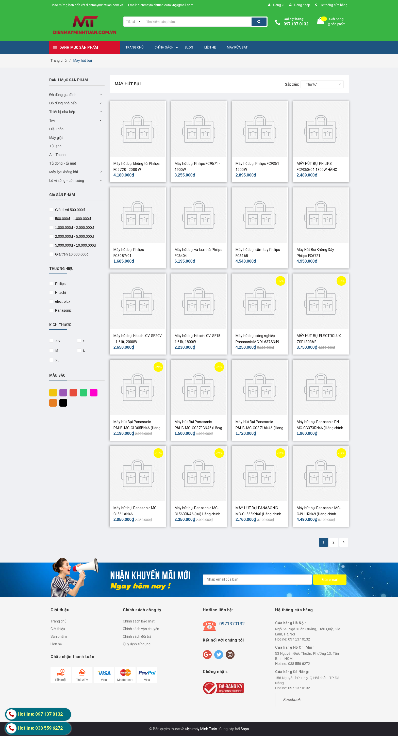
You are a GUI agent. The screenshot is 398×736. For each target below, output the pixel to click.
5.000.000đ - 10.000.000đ (75, 245)
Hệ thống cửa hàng (333, 5)
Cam (51, 402)
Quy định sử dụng (137, 644)
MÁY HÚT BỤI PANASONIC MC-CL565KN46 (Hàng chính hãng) (258, 514)
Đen (61, 402)
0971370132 (232, 623)
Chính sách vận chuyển (141, 629)
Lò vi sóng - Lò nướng (66, 181)
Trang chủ (59, 621)
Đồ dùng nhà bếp (63, 103)
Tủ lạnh (55, 146)
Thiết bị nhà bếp (62, 112)
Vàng (51, 392)
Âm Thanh (57, 155)
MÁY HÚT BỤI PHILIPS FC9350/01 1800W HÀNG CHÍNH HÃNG (317, 170)
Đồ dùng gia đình (62, 95)
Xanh (82, 392)
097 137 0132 (296, 24)
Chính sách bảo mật (139, 621)
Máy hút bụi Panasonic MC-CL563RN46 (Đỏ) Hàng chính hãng (198, 514)
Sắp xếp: (292, 84)
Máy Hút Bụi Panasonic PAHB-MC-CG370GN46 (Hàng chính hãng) (198, 428)
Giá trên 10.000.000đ (71, 254)
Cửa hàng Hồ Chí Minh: (295, 647)
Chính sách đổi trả (137, 636)
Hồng (92, 392)
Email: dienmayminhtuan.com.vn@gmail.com (160, 5)
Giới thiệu (58, 629)
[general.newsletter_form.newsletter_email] (257, 579)
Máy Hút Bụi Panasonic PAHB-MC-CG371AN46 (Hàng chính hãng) (259, 428)
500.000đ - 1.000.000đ (72, 219)
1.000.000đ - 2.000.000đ (74, 228)
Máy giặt (56, 138)
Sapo (245, 729)
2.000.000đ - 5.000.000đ (74, 236)
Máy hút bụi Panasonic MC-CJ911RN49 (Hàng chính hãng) (319, 514)
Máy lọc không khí (63, 172)
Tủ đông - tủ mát (62, 163)
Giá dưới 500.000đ (69, 210)
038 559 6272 (299, 664)
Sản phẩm (59, 636)
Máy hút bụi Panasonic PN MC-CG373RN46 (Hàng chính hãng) (320, 428)
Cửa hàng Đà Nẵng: (292, 672)
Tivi (52, 120)
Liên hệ (56, 644)
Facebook (292, 699)
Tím (61, 392)
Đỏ (72, 392)
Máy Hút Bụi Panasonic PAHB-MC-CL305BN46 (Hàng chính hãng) (136, 428)
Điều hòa (56, 129)
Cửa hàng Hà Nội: (290, 623)
